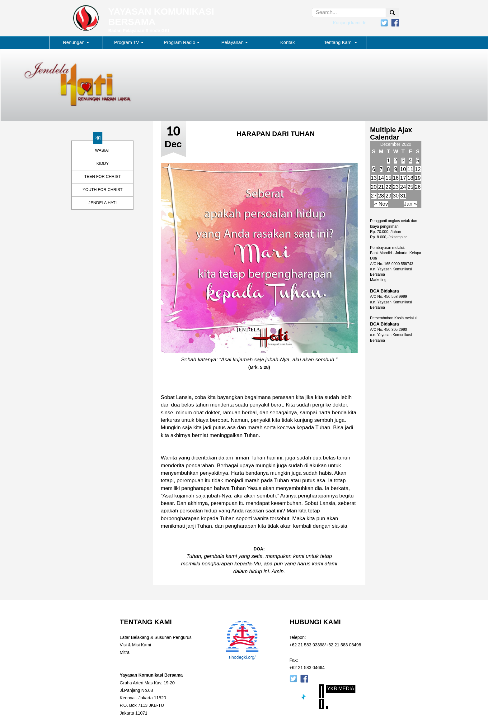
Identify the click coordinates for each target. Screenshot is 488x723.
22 (388, 187)
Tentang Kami (340, 42)
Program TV (129, 42)
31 (403, 196)
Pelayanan (234, 42)
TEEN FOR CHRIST (102, 176)
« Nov (381, 204)
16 (396, 178)
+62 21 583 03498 (343, 644)
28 (381, 196)
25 (410, 187)
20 (374, 187)
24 (403, 187)
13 (374, 178)
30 (396, 196)
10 (403, 169)
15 (388, 178)
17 (403, 178)
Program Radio (181, 42)
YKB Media (340, 688)
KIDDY (102, 163)
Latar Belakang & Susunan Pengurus (155, 637)
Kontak (287, 42)
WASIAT (102, 150)
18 (410, 178)
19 (418, 178)
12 (418, 169)
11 (410, 169)
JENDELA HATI (102, 202)
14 (381, 178)
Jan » (410, 204)
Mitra (124, 652)
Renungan (76, 42)
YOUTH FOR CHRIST (102, 189)
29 (388, 196)
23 (396, 187)
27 (374, 196)
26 (418, 187)
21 (381, 187)
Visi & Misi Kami (135, 644)
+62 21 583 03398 (307, 644)
